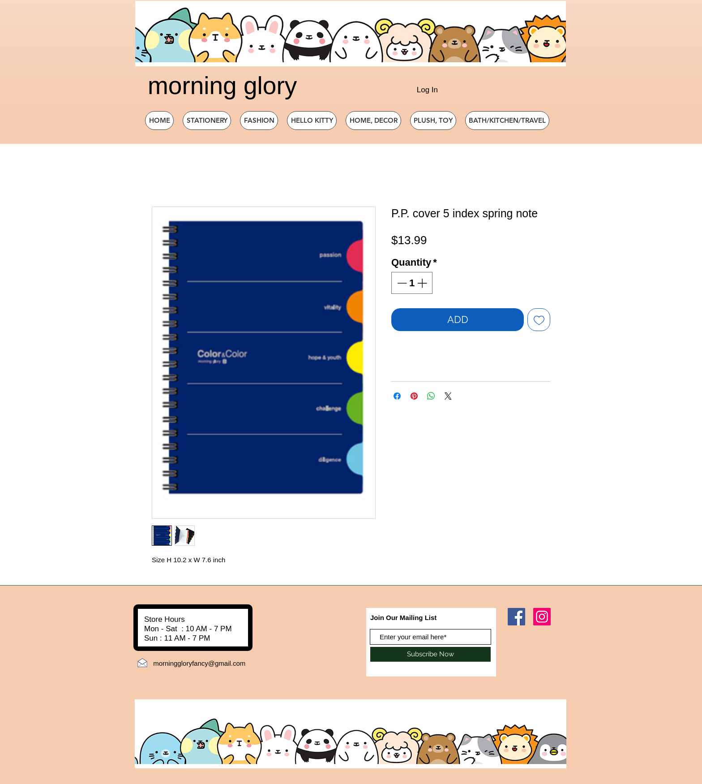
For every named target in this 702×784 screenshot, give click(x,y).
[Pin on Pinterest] (414, 396)
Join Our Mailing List (403, 617)
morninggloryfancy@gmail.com (199, 663)
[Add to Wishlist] (538, 319)
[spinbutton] (412, 282)
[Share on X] (448, 396)
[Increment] (423, 282)
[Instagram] (542, 616)
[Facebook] (516, 616)
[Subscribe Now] (430, 654)
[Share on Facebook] (397, 396)
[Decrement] (401, 282)
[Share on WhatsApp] (431, 396)
